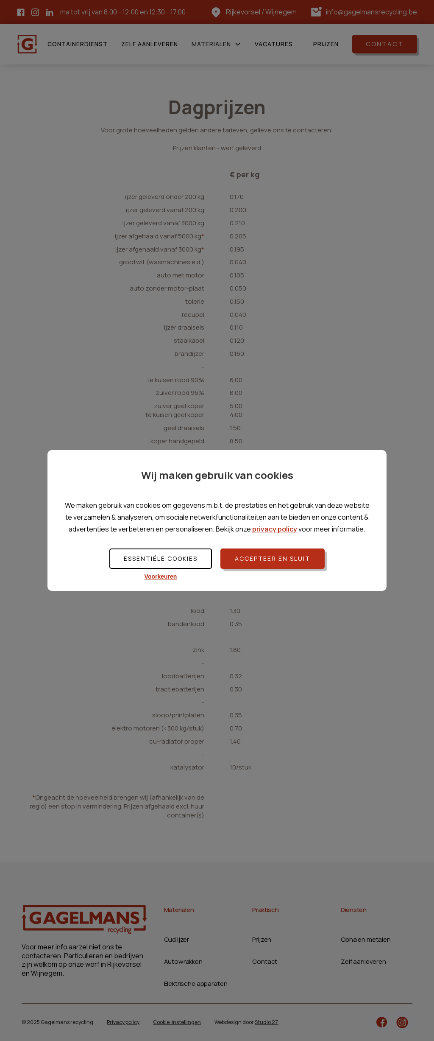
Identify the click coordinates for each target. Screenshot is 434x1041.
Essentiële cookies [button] (161, 558)
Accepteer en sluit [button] (272, 558)
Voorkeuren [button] (161, 576)
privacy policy (274, 529)
